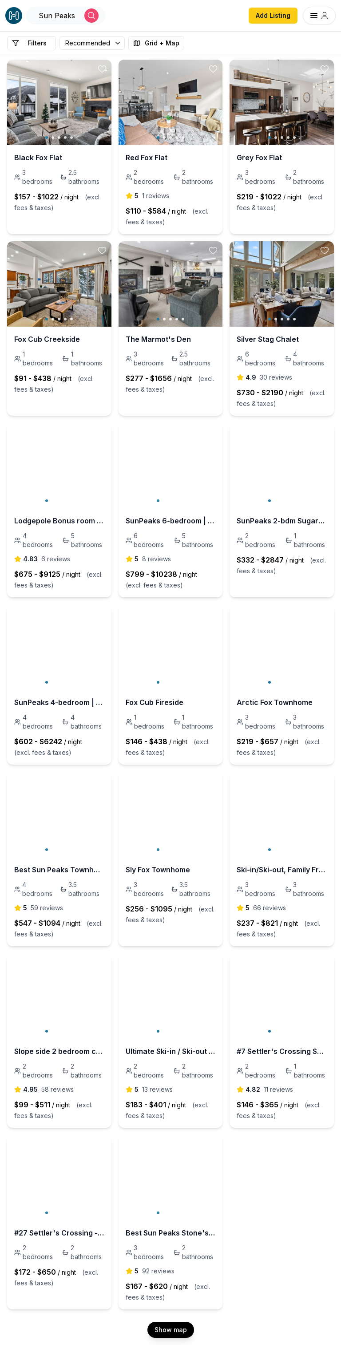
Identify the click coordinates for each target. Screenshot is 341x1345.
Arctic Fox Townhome (275, 702)
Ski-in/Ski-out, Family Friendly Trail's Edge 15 (282, 869)
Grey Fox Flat (259, 157)
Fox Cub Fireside (154, 702)
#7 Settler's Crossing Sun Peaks (282, 1051)
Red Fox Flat (146, 157)
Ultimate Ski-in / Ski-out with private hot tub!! (171, 1051)
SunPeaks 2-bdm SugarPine (282, 520)
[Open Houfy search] (66, 15)
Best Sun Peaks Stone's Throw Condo (171, 1232)
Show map (171, 1329)
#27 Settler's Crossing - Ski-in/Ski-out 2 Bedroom (59, 1232)
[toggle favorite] (102, 69)
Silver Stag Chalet (268, 339)
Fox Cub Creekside (47, 339)
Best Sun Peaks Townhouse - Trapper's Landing (59, 869)
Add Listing (273, 15)
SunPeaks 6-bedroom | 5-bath (171, 520)
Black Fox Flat (38, 157)
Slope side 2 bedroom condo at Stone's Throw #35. (59, 1051)
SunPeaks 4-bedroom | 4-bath (59, 702)
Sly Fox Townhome (158, 869)
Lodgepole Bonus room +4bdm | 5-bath (59, 520)
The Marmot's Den (158, 339)
